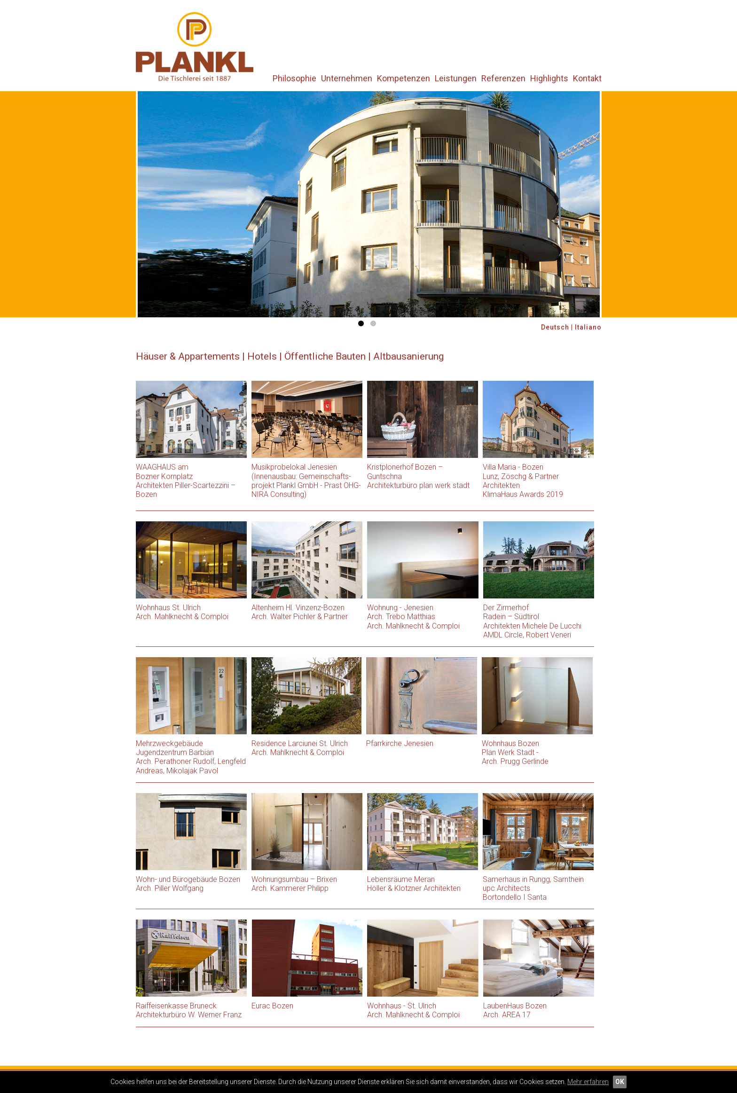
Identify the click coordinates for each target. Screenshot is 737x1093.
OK (619, 1081)
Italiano (588, 327)
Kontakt (587, 78)
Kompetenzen (403, 78)
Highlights (549, 78)
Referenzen (503, 78)
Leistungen (456, 78)
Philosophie (294, 78)
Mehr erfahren (588, 1081)
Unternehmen (346, 78)
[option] (369, 204)
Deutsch (555, 327)
